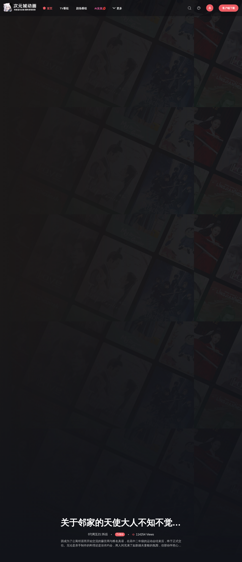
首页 (47, 8)
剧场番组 (81, 8)
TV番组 (64, 8)
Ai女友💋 (100, 8)
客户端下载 (228, 8)
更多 (117, 8)
